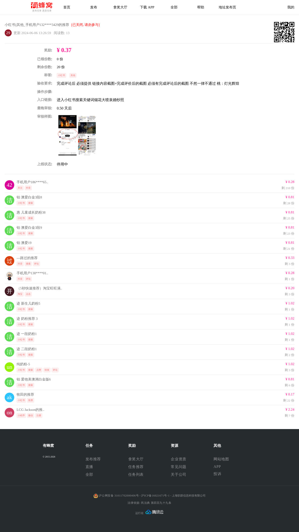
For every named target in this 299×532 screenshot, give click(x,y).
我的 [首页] (290, 7)
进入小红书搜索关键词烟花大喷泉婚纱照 (90, 100)
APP (217, 467)
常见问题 (178, 467)
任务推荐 (136, 467)
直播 (89, 467)
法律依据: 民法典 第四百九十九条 (149, 502)
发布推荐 (93, 459)
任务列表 (136, 474)
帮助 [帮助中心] (200, 7)
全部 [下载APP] (174, 7)
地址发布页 (227, 7)
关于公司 (178, 474)
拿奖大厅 (120, 7)
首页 (66, 7)
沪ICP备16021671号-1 (155, 495)
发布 (93, 7)
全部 (89, 474)
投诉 (217, 474)
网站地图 (221, 459)
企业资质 (178, 459)
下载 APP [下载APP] (147, 7)
